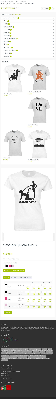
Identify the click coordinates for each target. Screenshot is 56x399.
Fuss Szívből (8, 56)
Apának (6, 21)
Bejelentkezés (29, 3)
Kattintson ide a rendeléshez (14, 270)
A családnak (8, 30)
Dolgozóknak (8, 47)
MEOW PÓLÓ (6, 158)
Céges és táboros (9, 27)
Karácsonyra (8, 53)
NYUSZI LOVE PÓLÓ (33, 125)
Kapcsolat (5, 342)
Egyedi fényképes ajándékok (11, 18)
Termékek (8, 14)
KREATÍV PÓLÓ (9, 8)
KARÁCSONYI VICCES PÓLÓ (34, 92)
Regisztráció (20, 3)
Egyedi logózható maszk (11, 50)
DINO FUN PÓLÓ (7, 93)
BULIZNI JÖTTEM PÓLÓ (33, 159)
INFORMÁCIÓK (14, 277)
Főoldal (3, 14)
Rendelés (6, 277)
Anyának (7, 24)
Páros (6, 44)
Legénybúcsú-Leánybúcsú (11, 38)
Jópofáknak (7, 36)
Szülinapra (7, 33)
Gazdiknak (7, 41)
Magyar (23, 1)
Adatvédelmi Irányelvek (8, 338)
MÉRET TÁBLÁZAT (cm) (25, 277)
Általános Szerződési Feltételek (10, 340)
